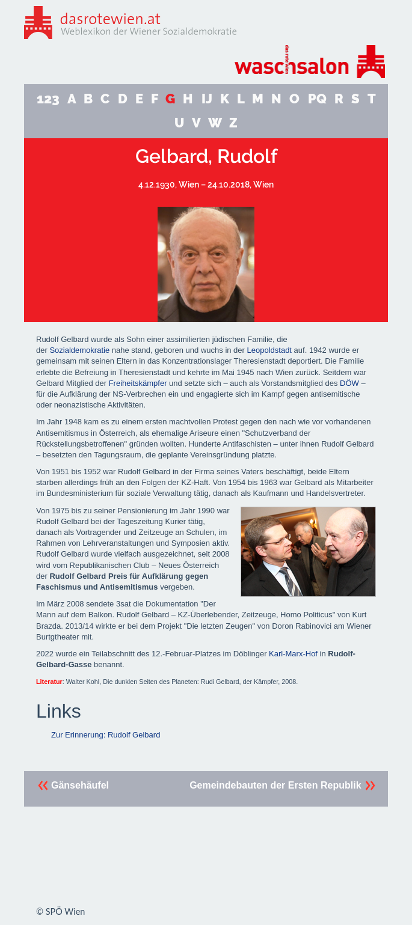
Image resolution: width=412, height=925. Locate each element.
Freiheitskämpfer (138, 383)
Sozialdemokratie (79, 350)
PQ (317, 98)
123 (48, 98)
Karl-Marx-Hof (293, 653)
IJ (206, 98)
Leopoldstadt (269, 350)
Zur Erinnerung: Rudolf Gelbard (105, 734)
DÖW (349, 383)
